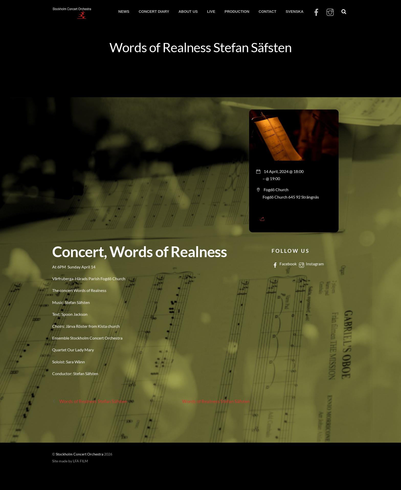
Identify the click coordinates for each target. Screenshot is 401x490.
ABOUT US (188, 11)
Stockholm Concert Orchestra (79, 454)
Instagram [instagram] (311, 263)
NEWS (123, 11)
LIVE (211, 11)
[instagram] (330, 12)
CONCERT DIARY (154, 11)
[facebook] (316, 12)
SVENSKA (295, 11)
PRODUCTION (237, 11)
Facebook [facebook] (284, 263)
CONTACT (267, 11)
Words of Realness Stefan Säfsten (200, 47)
